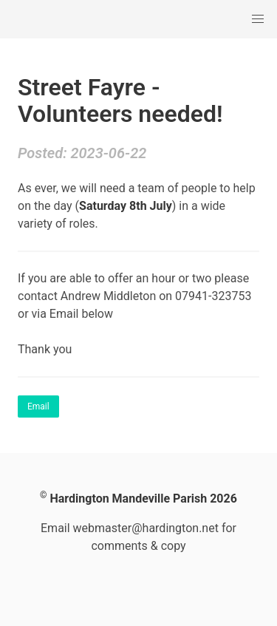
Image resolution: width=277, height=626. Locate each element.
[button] (258, 19)
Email (38, 406)
